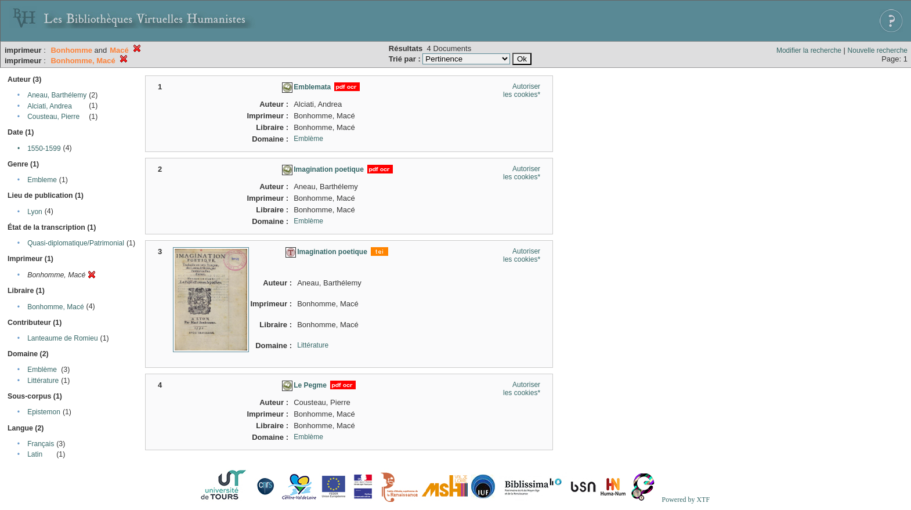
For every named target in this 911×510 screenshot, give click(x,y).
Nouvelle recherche (878, 50)
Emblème (42, 370)
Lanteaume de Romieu (62, 338)
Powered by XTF (685, 499)
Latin (34, 454)
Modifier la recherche (808, 50)
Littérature (43, 381)
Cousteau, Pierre (53, 117)
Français (40, 444)
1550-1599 (43, 148)
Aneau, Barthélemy (56, 95)
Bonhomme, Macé (55, 307)
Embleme (42, 180)
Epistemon (43, 412)
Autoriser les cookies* (521, 90)
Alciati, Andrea (49, 106)
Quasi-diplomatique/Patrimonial (75, 243)
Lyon (34, 212)
